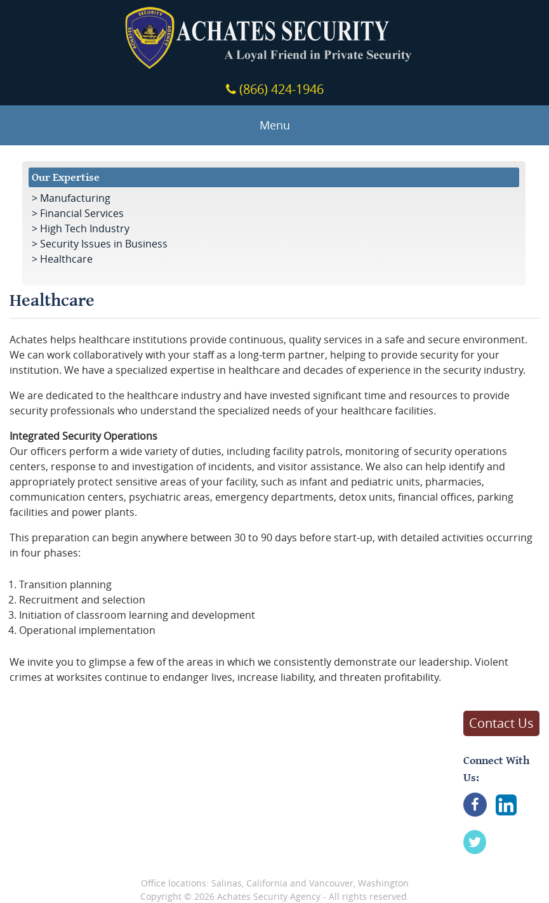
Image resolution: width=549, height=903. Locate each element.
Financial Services (82, 213)
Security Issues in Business (104, 244)
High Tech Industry (84, 228)
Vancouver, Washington (359, 883)
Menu (275, 125)
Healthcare (66, 259)
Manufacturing (75, 198)
